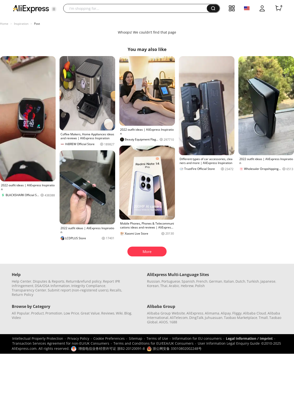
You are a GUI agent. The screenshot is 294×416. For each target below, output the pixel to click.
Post (37, 24)
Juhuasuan (213, 317)
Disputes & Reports (48, 281)
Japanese (267, 281)
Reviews (107, 313)
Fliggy (237, 313)
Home (4, 24)
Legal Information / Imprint (249, 338)
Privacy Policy (78, 338)
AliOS (163, 322)
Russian (153, 281)
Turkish (253, 281)
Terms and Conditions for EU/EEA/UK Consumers (153, 343)
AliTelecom (179, 317)
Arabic (174, 285)
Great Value (90, 313)
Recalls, (116, 290)
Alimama (212, 313)
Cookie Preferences (109, 338)
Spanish (188, 281)
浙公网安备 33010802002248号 (174, 348)
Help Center (21, 281)
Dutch (240, 281)
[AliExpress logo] (31, 8)
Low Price (71, 313)
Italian (229, 281)
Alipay (226, 313)
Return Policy (22, 294)
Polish (200, 285)
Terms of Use (157, 338)
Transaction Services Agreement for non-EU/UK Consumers (60, 343)
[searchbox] (137, 8)
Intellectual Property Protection (37, 338)
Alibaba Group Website (166, 313)
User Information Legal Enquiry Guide (229, 343)
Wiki (119, 313)
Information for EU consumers (197, 338)
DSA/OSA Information (52, 285)
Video (16, 317)
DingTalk (196, 317)
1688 (173, 322)
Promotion (53, 313)
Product (37, 313)
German (215, 281)
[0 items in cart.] (278, 8)
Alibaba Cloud (254, 313)
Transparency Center (29, 290)
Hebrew (187, 285)
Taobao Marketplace (240, 317)
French (202, 281)
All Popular (21, 313)
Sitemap (135, 338)
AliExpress (194, 313)
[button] (54, 9)
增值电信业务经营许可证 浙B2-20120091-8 (111, 348)
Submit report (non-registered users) (78, 290)
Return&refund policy (83, 281)
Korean (153, 285)
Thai (163, 285)
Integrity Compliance (88, 285)
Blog (127, 313)
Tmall (263, 317)
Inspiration (21, 24)
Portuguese (170, 281)
